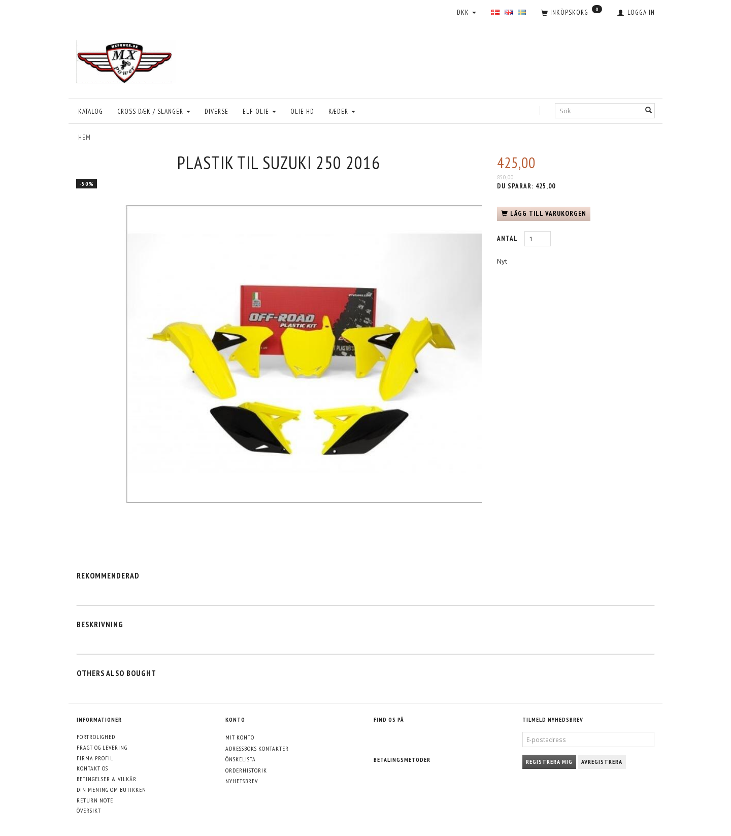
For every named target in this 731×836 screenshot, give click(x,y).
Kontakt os (92, 768)
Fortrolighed (96, 737)
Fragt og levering (102, 747)
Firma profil (95, 758)
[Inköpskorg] (571, 13)
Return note (95, 800)
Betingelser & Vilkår (107, 779)
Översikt (89, 810)
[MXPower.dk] (126, 59)
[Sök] (648, 111)
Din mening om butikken (111, 789)
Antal (508, 238)
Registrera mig (549, 761)
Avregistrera (601, 761)
